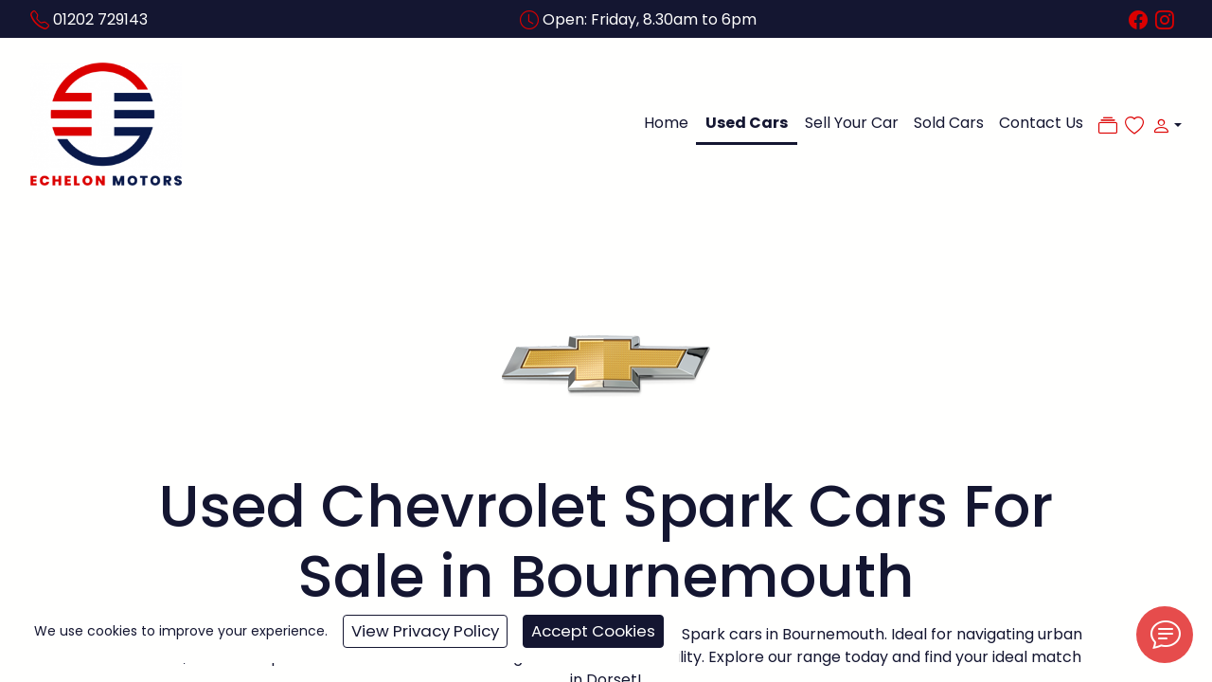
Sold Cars (949, 123)
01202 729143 (100, 19)
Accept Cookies (593, 630)
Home (666, 123)
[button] (1163, 125)
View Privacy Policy (425, 630)
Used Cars (746, 123)
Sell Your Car (852, 123)
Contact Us (1041, 123)
